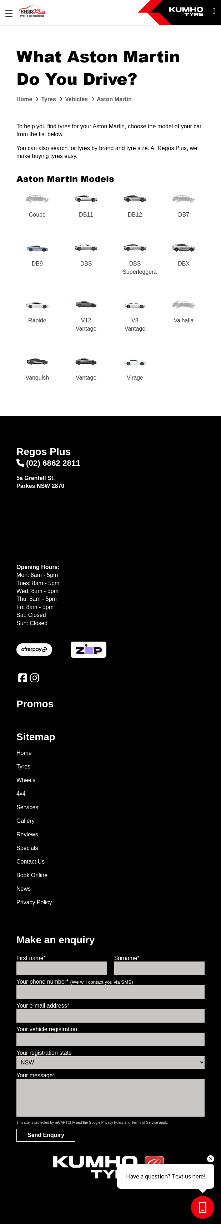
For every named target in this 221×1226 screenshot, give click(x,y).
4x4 (21, 796)
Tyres (23, 769)
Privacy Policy (34, 904)
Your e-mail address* (42, 1007)
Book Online (31, 877)
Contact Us (30, 864)
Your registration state (44, 1055)
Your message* (35, 1077)
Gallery (25, 823)
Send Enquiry (45, 1137)
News (23, 891)
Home (24, 755)
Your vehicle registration (46, 1031)
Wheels (25, 782)
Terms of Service (144, 1125)
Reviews (27, 837)
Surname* (127, 960)
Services (27, 809)
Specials (27, 850)
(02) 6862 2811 (48, 464)
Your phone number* (74, 984)
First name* (31, 960)
